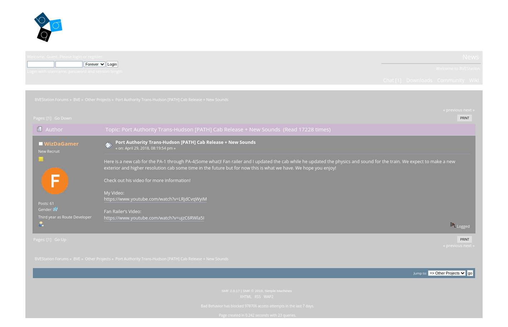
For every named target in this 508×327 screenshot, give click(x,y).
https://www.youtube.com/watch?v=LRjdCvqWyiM (155, 199)
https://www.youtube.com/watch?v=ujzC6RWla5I (154, 218)
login (77, 56)
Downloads (419, 80)
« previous (453, 109)
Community (450, 80)
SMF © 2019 (253, 291)
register (95, 56)
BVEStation (104, 25)
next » (469, 109)
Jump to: (420, 273)
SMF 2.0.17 (230, 291)
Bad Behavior (212, 305)
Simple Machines (278, 291)
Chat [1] (392, 80)
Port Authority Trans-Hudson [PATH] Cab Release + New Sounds (185, 142)
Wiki (474, 80)
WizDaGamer (61, 143)
